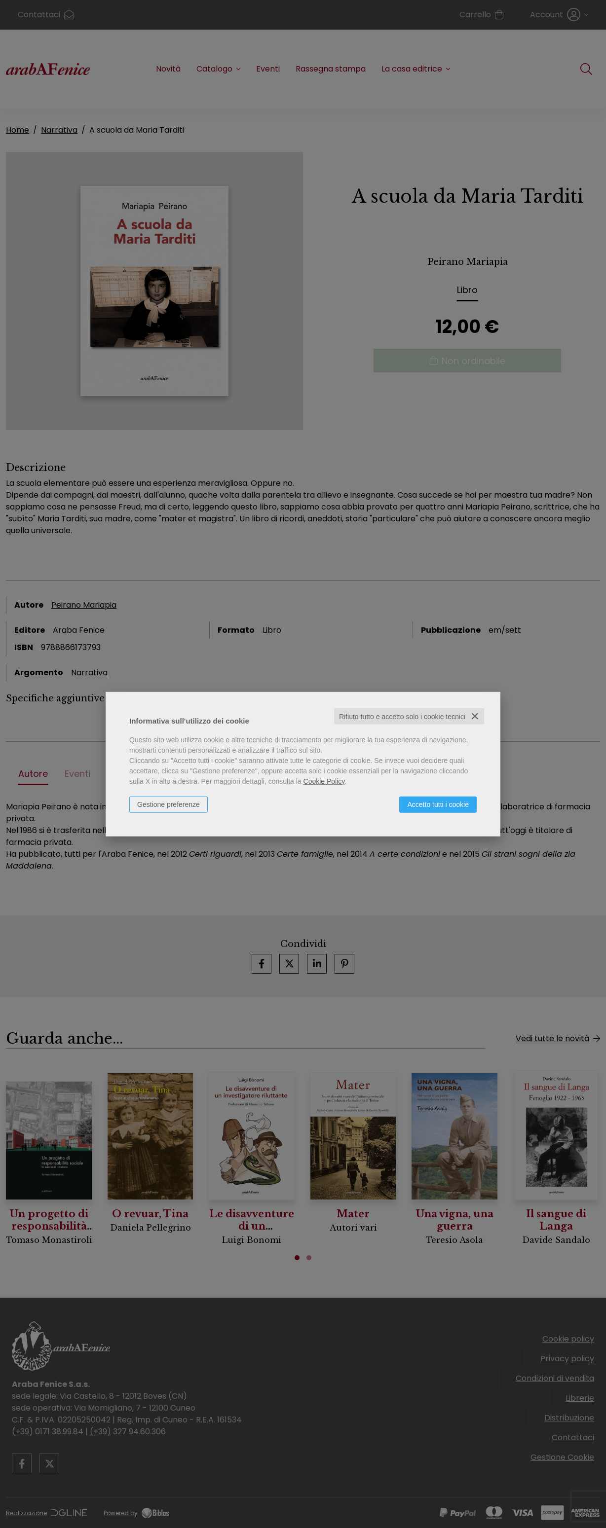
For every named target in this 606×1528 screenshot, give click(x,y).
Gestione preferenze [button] (168, 804)
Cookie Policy (324, 781)
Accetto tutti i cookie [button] (438, 804)
